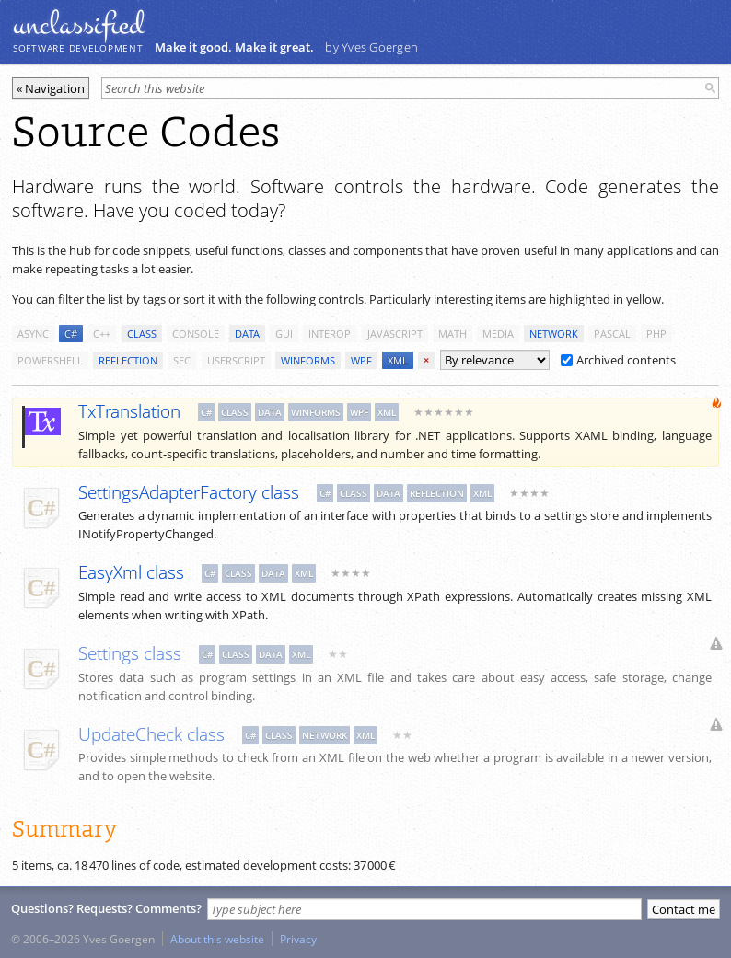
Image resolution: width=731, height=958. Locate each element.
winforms (308, 360)
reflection (128, 360)
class (142, 333)
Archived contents (618, 360)
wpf (361, 360)
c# (70, 333)
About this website (217, 938)
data (247, 333)
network (553, 333)
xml (398, 360)
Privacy (298, 938)
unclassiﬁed (78, 25)
